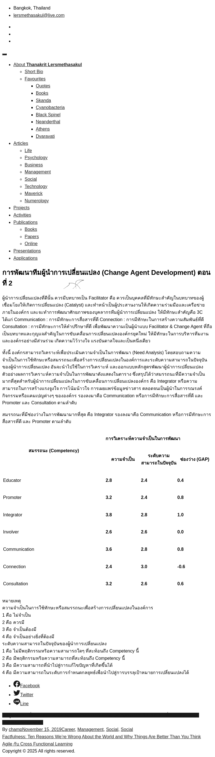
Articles (20, 143)
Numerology (37, 200)
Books (42, 93)
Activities (22, 215)
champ (15, 729)
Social (31, 179)
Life (28, 150)
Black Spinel (48, 114)
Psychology (36, 157)
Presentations (27, 251)
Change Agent (118, 715)
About (47, 64)
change (35, 722)
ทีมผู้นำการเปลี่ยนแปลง (25, 715)
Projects (21, 207)
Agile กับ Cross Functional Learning (37, 744)
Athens (43, 129)
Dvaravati (45, 136)
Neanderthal (48, 121)
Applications (25, 258)
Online (31, 243)
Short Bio (34, 71)
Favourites (35, 78)
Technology (36, 186)
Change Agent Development (76, 715)
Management (38, 171)
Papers (32, 236)
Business (34, 164)
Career (68, 729)
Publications (25, 222)
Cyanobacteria (50, 107)
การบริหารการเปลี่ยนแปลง (158, 715)
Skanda (43, 100)
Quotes (43, 85)
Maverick (34, 193)
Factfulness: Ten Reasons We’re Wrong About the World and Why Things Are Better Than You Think (101, 736)
